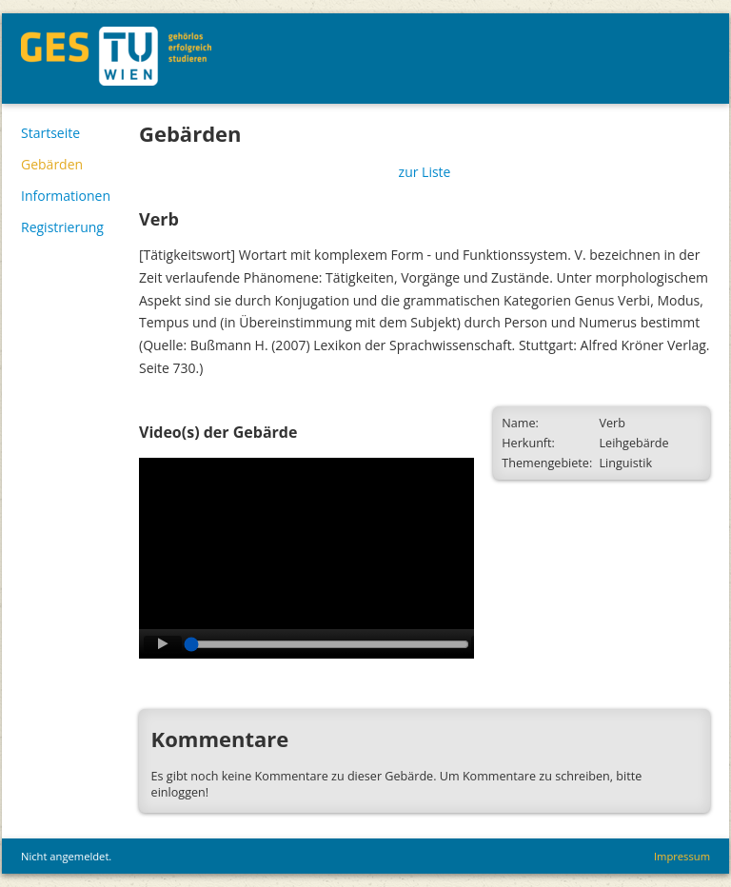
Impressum (682, 856)
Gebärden (52, 164)
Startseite (50, 133)
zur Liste (425, 172)
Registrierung (62, 227)
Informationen (65, 196)
